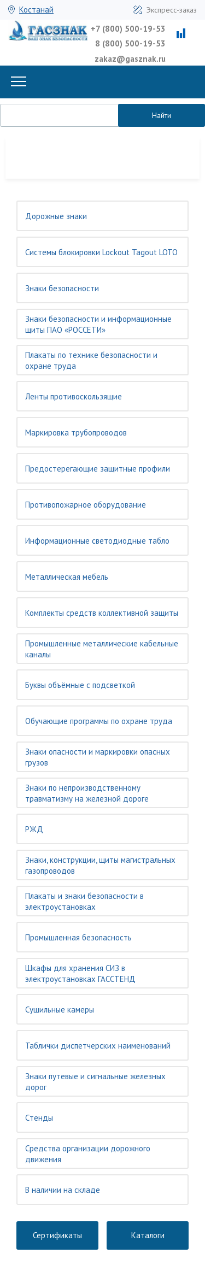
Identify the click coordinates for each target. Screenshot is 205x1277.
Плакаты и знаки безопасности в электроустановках (84, 901)
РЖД (34, 829)
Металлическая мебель (66, 577)
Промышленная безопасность (78, 937)
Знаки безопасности (62, 288)
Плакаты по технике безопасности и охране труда (91, 360)
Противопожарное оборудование (85, 504)
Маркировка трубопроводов (76, 432)
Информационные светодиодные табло (97, 540)
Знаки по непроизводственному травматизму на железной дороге (87, 793)
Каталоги (148, 1235)
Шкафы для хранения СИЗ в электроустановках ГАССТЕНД (80, 973)
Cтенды (39, 1118)
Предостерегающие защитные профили (97, 468)
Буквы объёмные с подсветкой (80, 685)
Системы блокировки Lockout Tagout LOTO (101, 252)
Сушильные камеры (59, 1009)
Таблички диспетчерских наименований (98, 1045)
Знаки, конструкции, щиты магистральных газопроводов (100, 865)
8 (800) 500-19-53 (130, 43)
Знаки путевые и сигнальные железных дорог (95, 1081)
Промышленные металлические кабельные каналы (101, 649)
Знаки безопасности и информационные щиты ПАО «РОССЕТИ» (98, 324)
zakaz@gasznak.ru (130, 59)
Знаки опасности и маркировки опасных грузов (97, 757)
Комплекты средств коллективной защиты (101, 613)
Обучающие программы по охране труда (98, 721)
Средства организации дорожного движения (87, 1153)
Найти (161, 115)
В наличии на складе (62, 1190)
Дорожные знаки (56, 216)
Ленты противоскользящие (73, 396)
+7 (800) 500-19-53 (128, 28)
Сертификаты (57, 1235)
